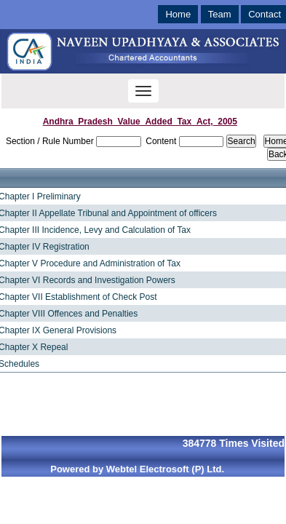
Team (219, 14)
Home (178, 14)
